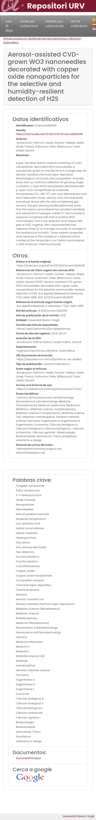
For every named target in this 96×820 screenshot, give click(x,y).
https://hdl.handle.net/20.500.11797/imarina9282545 (49, 134)
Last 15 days (9, 26)
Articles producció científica (21, 38)
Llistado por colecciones (54, 23)
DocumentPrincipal (28, 758)
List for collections (78, 23)
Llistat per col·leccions (29, 23)
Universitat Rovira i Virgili (78, 816)
